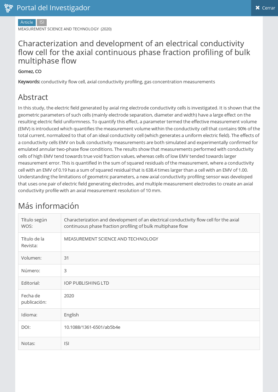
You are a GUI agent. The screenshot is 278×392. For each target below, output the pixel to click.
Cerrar (264, 8)
